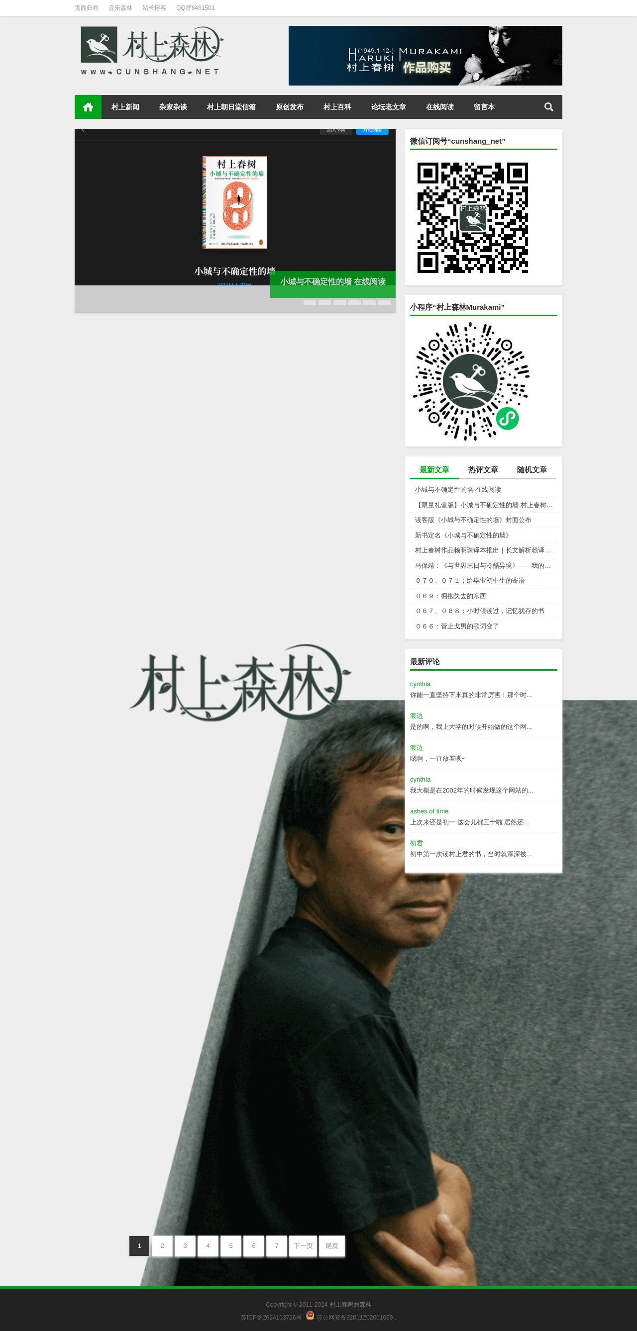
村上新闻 (125, 107)
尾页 (331, 1245)
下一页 (303, 1245)
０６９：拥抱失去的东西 (450, 596)
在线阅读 (440, 107)
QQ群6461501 (195, 7)
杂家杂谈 (173, 107)
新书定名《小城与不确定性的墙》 (463, 535)
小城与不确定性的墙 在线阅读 (458, 489)
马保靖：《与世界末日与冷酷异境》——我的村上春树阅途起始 (486, 565)
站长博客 (154, 7)
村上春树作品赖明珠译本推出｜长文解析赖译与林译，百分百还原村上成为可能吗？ (486, 550)
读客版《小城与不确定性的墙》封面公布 (473, 520)
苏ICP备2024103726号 (271, 1317)
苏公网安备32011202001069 (355, 1317)
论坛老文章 (388, 107)
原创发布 (290, 107)
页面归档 (87, 7)
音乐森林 (120, 7)
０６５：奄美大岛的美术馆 (127, 1192)
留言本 (484, 107)
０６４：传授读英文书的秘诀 (296, 1192)
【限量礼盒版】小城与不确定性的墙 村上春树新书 (486, 505)
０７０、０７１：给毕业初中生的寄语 (470, 580)
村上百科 (337, 107)
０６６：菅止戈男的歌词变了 (457, 626)
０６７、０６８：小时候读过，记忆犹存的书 (479, 611)
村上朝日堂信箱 (231, 107)
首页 (88, 107)
